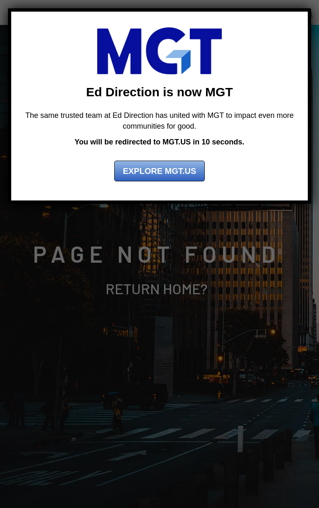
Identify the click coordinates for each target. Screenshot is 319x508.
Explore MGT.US (159, 171)
